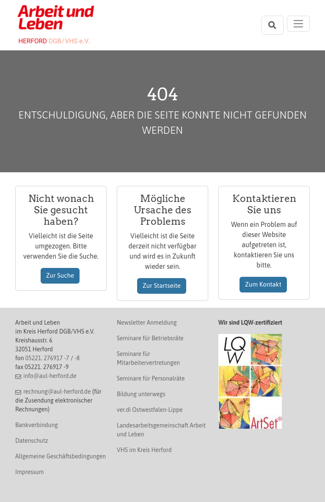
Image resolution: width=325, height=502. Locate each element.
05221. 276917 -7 (47, 358)
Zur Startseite (162, 285)
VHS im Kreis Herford (144, 450)
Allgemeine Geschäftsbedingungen (60, 456)
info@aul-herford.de (50, 375)
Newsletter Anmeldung (147, 322)
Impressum (29, 472)
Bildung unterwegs (141, 394)
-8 (77, 358)
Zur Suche (60, 275)
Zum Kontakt (263, 284)
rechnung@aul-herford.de (57, 391)
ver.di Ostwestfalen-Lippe (150, 409)
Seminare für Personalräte (151, 378)
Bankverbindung (36, 425)
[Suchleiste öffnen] (273, 25)
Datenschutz (31, 440)
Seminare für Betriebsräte (150, 338)
